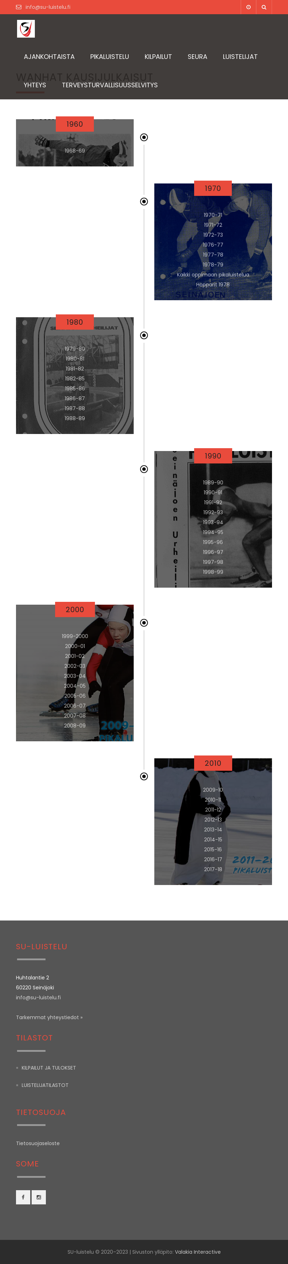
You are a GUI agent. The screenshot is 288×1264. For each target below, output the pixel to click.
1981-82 (75, 368)
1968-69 (75, 150)
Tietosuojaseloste (38, 1143)
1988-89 (75, 418)
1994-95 (213, 532)
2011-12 (213, 809)
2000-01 (75, 646)
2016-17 (213, 859)
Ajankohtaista (49, 56)
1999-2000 (75, 636)
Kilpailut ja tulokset (49, 1067)
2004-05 (75, 685)
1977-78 (213, 254)
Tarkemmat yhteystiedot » (49, 1017)
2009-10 (213, 789)
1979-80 (75, 348)
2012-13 (213, 819)
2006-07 (75, 705)
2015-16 (213, 849)
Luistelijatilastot (45, 1085)
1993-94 (213, 522)
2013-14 (213, 829)
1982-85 (75, 378)
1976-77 (213, 244)
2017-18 (213, 869)
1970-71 (213, 215)
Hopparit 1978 (213, 284)
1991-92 (213, 502)
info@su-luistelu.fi (47, 7)
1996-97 (213, 552)
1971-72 (213, 225)
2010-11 (213, 799)
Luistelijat (240, 56)
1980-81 (75, 358)
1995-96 (213, 542)
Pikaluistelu (109, 56)
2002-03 (74, 666)
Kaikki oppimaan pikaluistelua (213, 274)
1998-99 (213, 572)
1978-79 (213, 264)
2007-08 (75, 715)
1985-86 (75, 388)
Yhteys (35, 85)
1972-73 (213, 234)
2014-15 (213, 839)
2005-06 (75, 695)
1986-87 (75, 398)
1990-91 (213, 492)
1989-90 (213, 482)
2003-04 (75, 676)
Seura (197, 56)
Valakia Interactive (198, 1251)
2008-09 (75, 725)
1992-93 (213, 512)
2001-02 (75, 656)
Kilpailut (158, 56)
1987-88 (75, 408)
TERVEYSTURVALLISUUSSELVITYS (110, 85)
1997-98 (213, 562)
